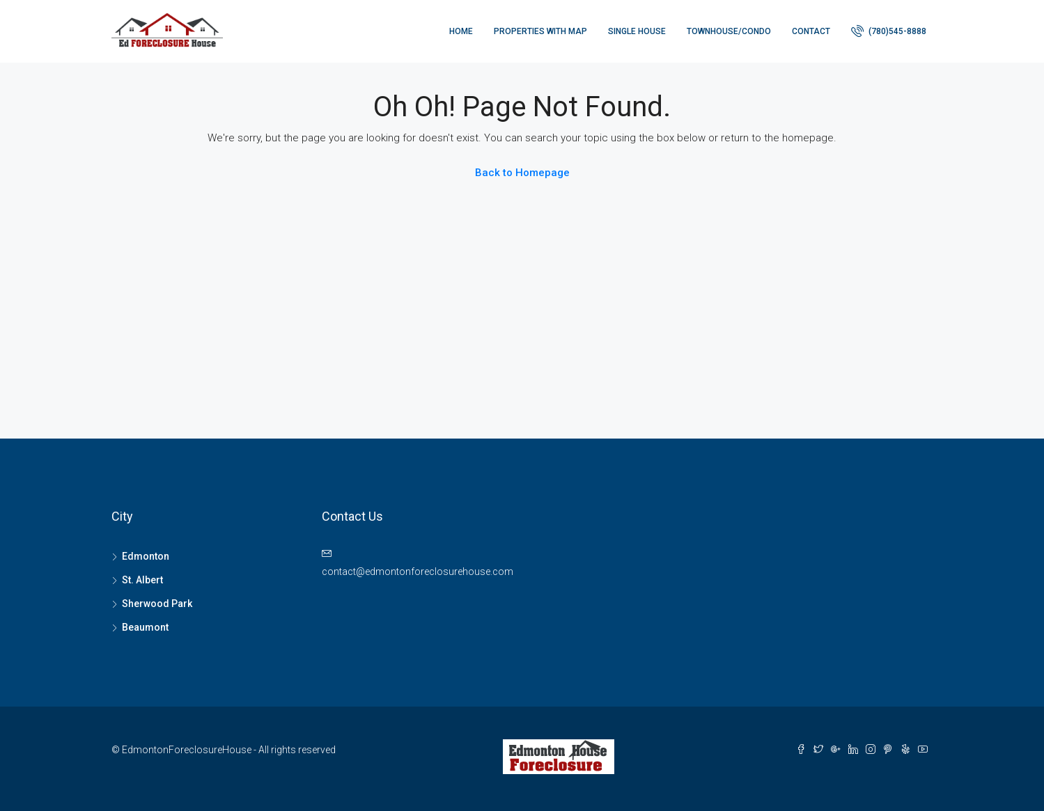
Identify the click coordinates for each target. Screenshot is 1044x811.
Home (461, 31)
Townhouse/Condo (729, 31)
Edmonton (145, 556)
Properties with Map (540, 31)
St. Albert (142, 579)
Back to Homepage (522, 172)
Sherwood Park (157, 603)
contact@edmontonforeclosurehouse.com (417, 571)
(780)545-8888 (888, 30)
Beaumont (145, 627)
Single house (637, 31)
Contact (811, 31)
